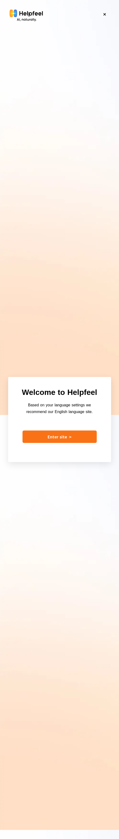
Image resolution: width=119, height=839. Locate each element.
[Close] (104, 14)
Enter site (60, 437)
